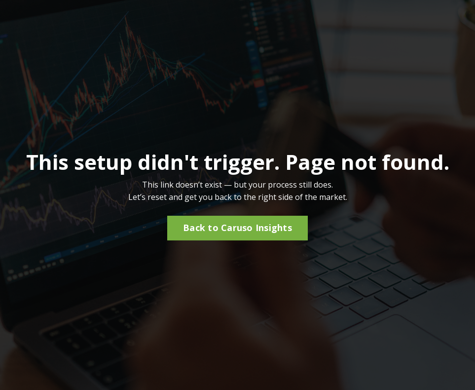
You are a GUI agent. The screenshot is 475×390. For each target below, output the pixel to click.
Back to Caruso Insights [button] (237, 228)
